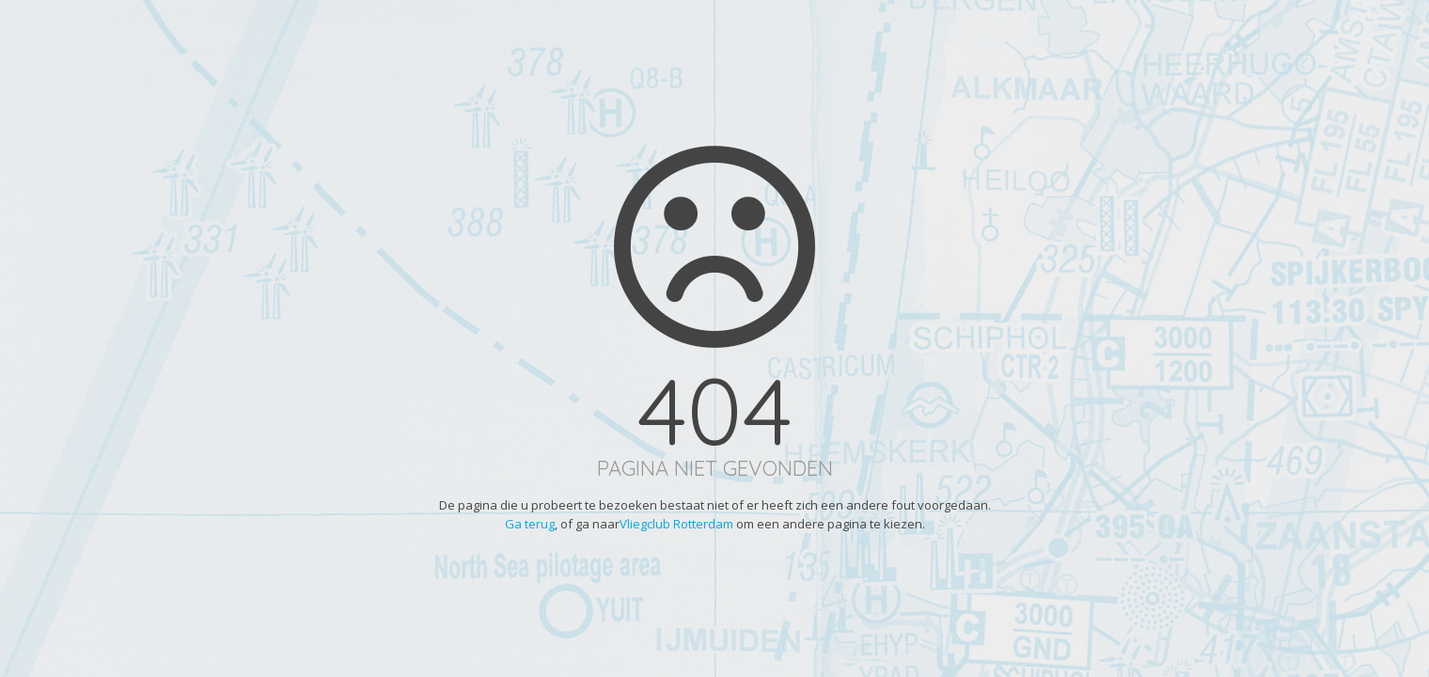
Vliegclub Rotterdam (676, 523)
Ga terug (530, 523)
